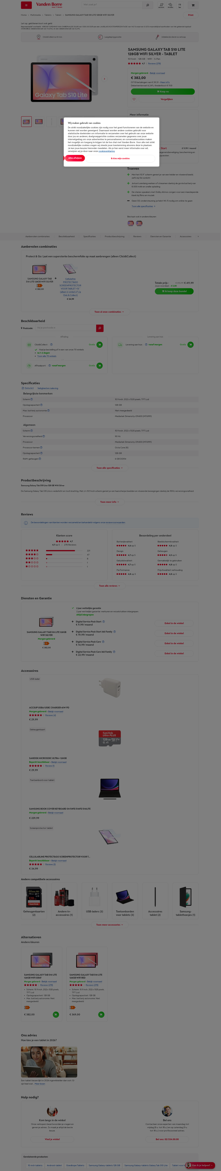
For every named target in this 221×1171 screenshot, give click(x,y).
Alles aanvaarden (80, 158)
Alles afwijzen (106, 158)
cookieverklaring (107, 151)
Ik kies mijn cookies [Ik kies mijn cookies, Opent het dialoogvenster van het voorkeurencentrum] (142, 158)
